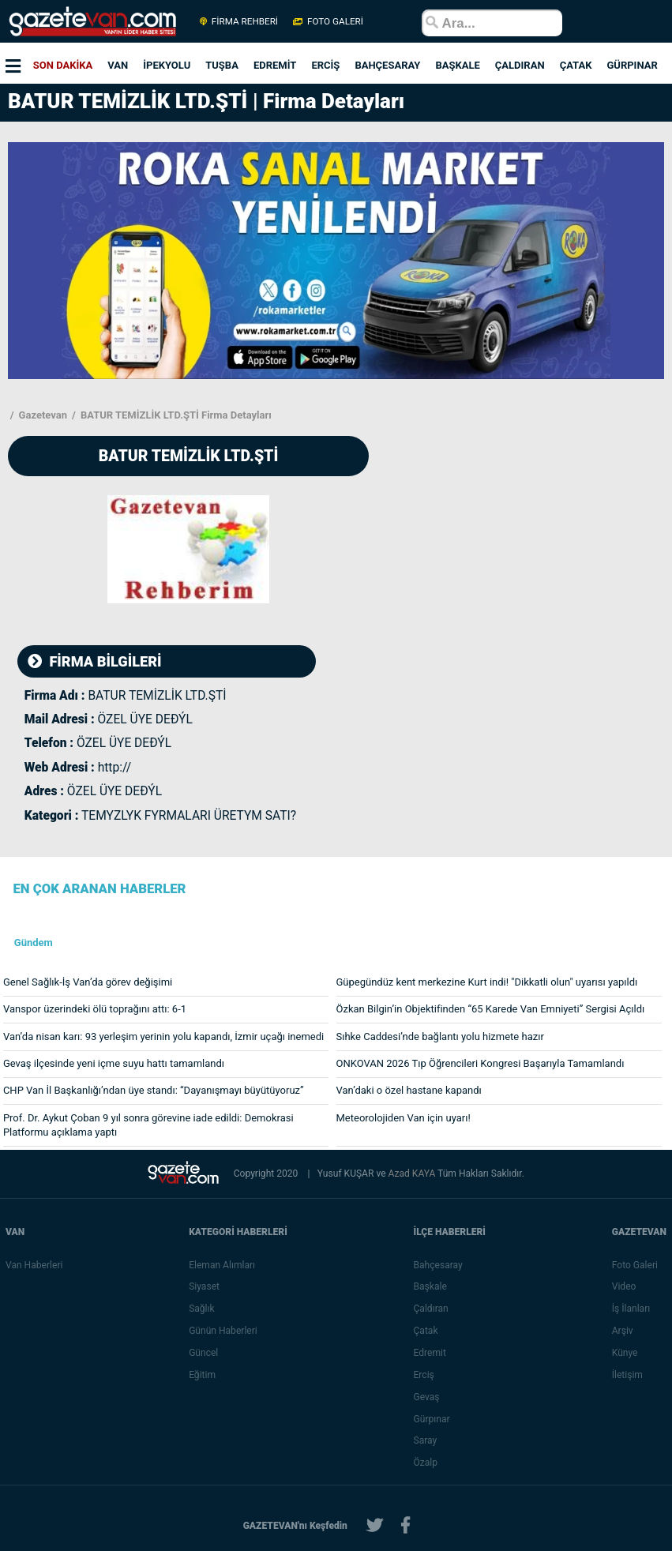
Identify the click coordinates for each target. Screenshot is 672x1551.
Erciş (424, 1374)
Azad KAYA (413, 1173)
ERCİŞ (325, 65)
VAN (117, 65)
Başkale (430, 1286)
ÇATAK (576, 65)
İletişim (627, 1374)
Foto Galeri (635, 1265)
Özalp (426, 1462)
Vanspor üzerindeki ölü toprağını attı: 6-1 (94, 1009)
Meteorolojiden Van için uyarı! (403, 1118)
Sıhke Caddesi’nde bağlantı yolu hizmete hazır (440, 1036)
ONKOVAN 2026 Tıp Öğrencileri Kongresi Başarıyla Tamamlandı (480, 1063)
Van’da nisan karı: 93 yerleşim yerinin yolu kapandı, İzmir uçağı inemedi (163, 1036)
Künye (625, 1352)
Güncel (203, 1352)
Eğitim (202, 1374)
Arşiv (622, 1330)
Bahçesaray (438, 1265)
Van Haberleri (34, 1265)
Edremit (430, 1352)
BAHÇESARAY (387, 65)
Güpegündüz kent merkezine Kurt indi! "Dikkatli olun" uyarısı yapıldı (487, 982)
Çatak (426, 1330)
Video (624, 1286)
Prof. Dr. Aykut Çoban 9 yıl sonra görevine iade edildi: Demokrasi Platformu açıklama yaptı (148, 1125)
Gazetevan (41, 415)
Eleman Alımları (222, 1265)
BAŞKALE (457, 65)
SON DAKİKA (63, 65)
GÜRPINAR (631, 65)
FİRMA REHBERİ (239, 21)
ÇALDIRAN (520, 65)
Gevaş (427, 1397)
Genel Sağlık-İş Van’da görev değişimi (87, 982)
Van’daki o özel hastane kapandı (409, 1090)
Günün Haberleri (223, 1330)
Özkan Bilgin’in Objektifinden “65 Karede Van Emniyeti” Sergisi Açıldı (490, 1009)
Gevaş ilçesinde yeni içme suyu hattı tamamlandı (113, 1063)
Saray (425, 1440)
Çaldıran (431, 1308)
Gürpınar (432, 1419)
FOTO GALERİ (327, 21)
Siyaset (204, 1286)
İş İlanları (631, 1308)
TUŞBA (221, 65)
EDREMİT (274, 65)
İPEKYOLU (166, 65)
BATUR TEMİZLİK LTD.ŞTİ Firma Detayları (175, 415)
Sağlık (202, 1308)
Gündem (33, 942)
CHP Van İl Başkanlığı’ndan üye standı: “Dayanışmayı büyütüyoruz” (153, 1090)
